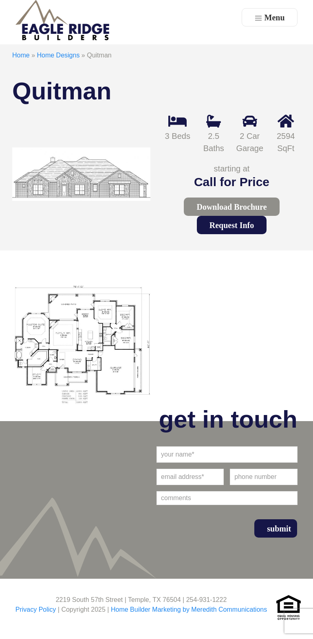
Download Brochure (231, 206)
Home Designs (58, 55)
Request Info (231, 225)
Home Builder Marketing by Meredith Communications (189, 609)
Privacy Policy (35, 609)
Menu (269, 17)
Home (21, 55)
